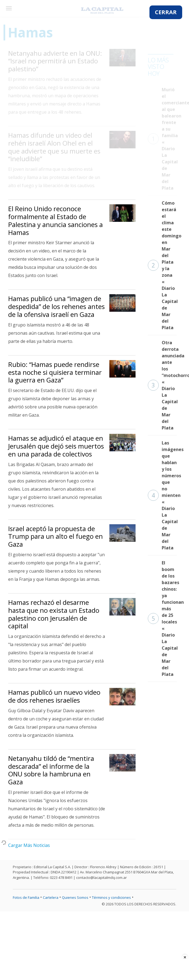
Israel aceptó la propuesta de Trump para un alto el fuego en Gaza (55, 536)
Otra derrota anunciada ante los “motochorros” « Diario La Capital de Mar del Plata (162, 385)
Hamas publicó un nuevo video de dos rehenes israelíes (54, 696)
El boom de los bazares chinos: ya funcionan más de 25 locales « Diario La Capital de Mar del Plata (162, 618)
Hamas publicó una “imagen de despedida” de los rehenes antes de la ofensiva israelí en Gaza (56, 306)
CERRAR (166, 12)
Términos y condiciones (111, 897)
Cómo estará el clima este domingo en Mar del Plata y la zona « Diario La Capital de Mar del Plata (162, 265)
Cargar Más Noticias (29, 845)
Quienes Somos (75, 897)
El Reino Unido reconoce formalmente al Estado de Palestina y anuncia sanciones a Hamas (55, 220)
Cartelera (50, 897)
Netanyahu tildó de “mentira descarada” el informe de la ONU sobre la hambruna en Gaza (51, 770)
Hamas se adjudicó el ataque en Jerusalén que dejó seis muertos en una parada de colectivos (56, 446)
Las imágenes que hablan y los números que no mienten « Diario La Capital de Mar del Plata (162, 495)
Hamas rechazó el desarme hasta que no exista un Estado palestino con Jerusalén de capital (53, 614)
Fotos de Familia (26, 897)
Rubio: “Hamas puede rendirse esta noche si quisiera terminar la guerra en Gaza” (55, 372)
